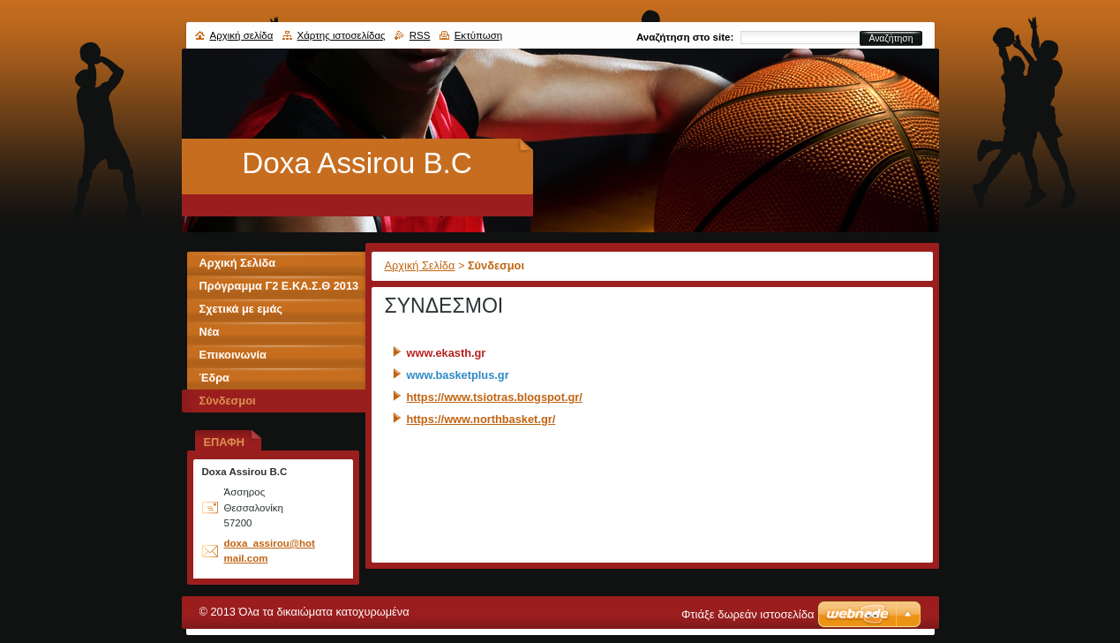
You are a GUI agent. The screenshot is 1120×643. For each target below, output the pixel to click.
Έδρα (214, 377)
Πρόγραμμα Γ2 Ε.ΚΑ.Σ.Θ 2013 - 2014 (279, 288)
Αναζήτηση (890, 38)
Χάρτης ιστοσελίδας (341, 35)
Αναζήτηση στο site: (684, 37)
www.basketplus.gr (458, 375)
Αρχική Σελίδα (420, 265)
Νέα (209, 331)
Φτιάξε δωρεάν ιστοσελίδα (747, 614)
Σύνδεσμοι (227, 400)
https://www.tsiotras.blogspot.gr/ (495, 397)
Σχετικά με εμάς (240, 308)
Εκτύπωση (479, 35)
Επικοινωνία (233, 354)
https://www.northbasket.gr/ (481, 419)
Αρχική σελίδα (242, 35)
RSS (420, 35)
